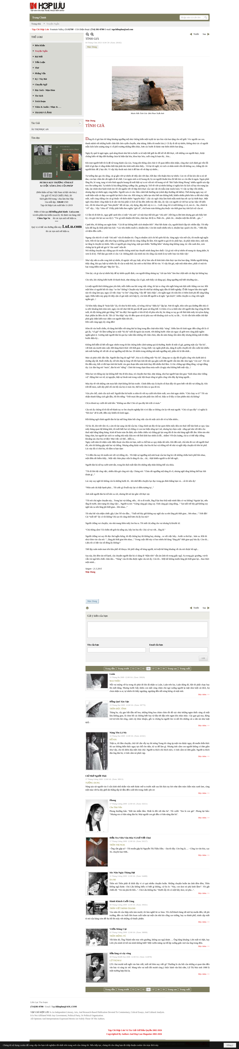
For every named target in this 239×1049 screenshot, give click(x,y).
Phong (113, 800)
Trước (196, 34)
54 (138, 668)
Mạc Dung (92, 47)
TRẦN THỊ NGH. (117, 845)
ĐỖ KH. (113, 739)
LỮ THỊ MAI (115, 960)
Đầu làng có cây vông (120, 953)
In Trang (87, 608)
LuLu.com (74, 211)
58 (158, 668)
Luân (112, 674)
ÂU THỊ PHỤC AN (40, 129)
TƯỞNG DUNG (92, 783)
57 (153, 668)
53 (133, 668)
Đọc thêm (202, 694)
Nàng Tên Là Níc (118, 732)
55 (143, 668)
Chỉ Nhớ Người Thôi (95, 775)
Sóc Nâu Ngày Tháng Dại (122, 872)
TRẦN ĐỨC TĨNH (118, 708)
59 (164, 668)
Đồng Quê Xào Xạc (119, 701)
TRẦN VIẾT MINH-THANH (122, 908)
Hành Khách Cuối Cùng (122, 901)
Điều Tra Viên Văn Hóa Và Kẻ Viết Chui (130, 837)
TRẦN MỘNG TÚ (118, 936)
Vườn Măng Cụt (118, 929)
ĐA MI (113, 879)
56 (148, 668)
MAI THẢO (115, 681)
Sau (204, 34)
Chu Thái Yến (116, 807)
